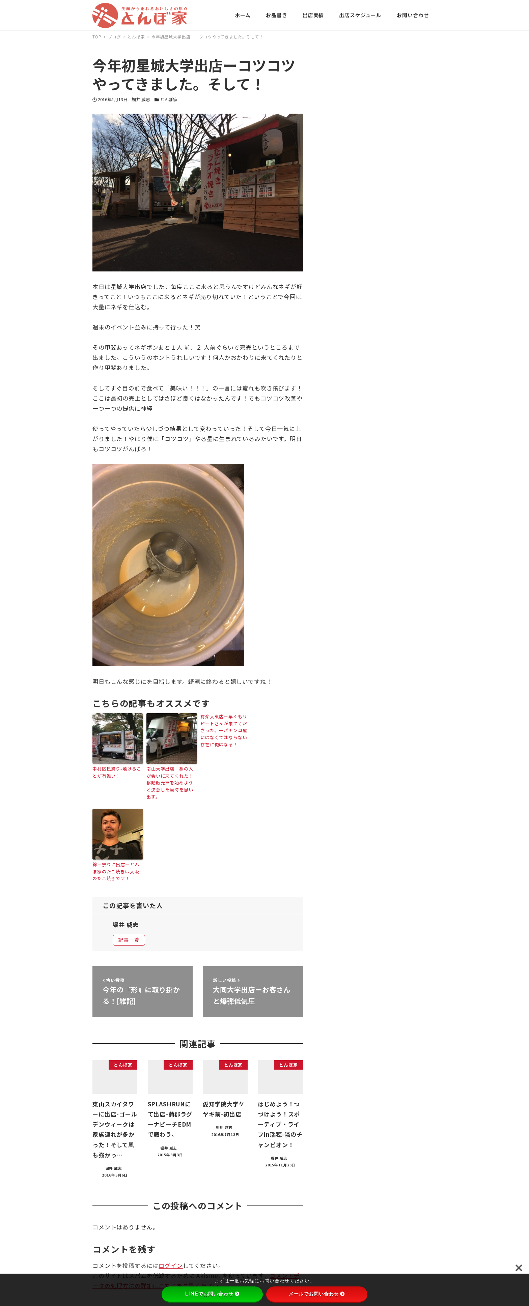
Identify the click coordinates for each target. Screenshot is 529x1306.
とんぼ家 (168, 99)
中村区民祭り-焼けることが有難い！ (116, 772)
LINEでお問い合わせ (212, 1294)
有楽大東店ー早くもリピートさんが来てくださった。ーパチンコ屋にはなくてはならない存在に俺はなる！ (223, 730)
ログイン (171, 1265)
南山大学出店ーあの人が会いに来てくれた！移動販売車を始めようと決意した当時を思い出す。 (169, 782)
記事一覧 (128, 939)
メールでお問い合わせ (317, 1294)
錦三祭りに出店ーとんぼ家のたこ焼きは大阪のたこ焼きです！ (115, 871)
